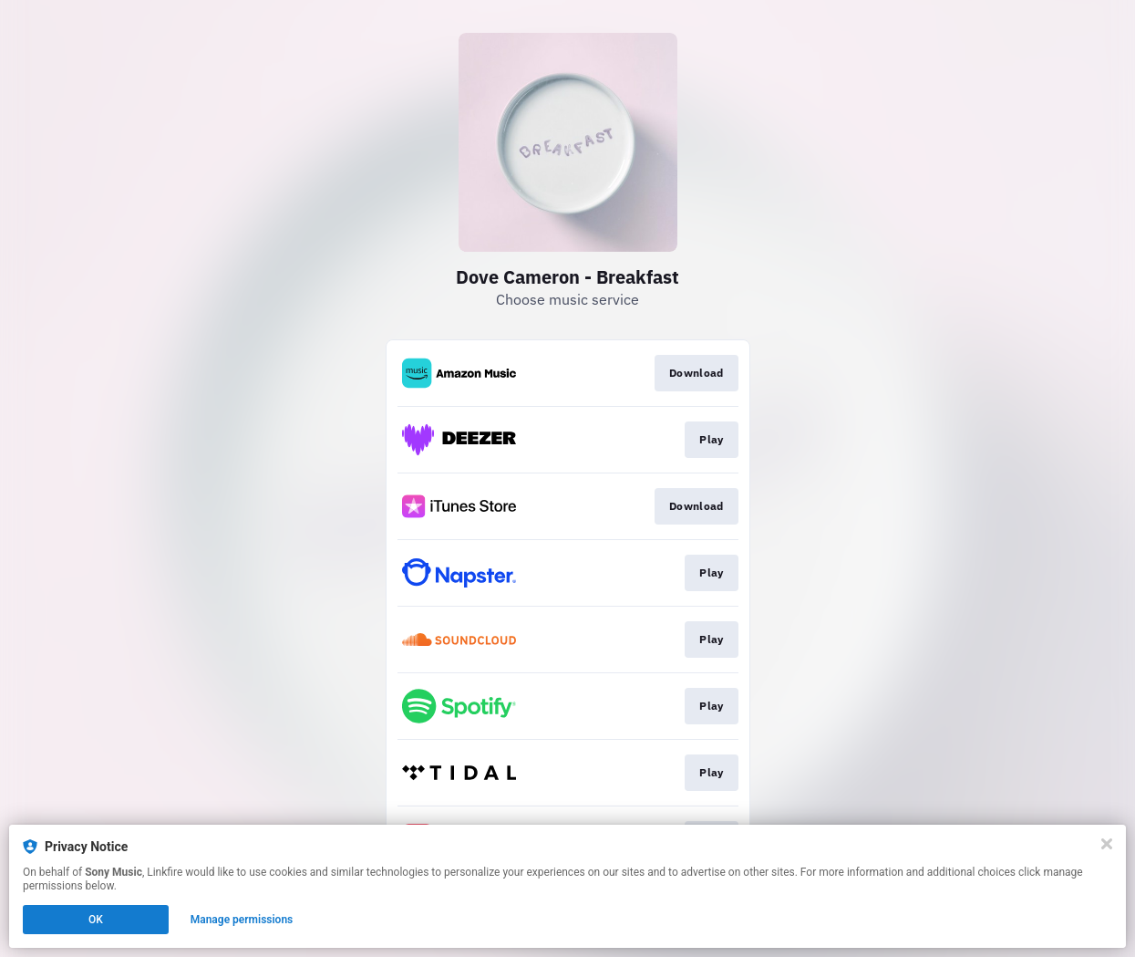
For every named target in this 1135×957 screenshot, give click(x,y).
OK (95, 919)
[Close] (1106, 843)
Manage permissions (242, 919)
